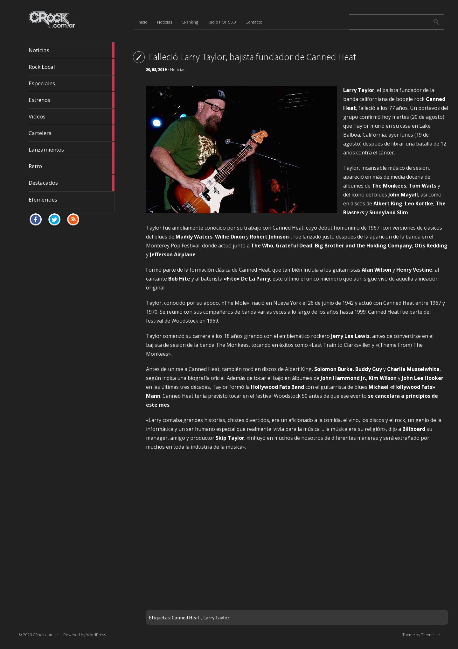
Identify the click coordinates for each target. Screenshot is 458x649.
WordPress (96, 635)
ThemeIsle (430, 635)
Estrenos (71, 100)
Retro (71, 166)
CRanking (190, 22)
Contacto (254, 22)
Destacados (71, 183)
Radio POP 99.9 (222, 22)
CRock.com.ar (45, 635)
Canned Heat (186, 617)
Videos (71, 117)
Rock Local (71, 67)
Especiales (71, 83)
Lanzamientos (71, 150)
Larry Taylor (216, 617)
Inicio (143, 22)
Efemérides (43, 199)
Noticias (71, 50)
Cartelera (71, 133)
